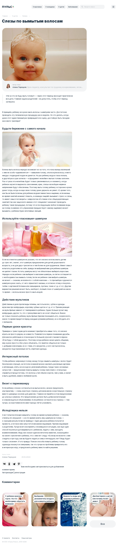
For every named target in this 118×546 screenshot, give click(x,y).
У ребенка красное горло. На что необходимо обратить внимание (15, 500)
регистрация (20, 473)
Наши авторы (26, 538)
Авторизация (7, 473)
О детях (61, 7)
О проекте (6, 538)
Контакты (15, 538)
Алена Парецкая (19, 87)
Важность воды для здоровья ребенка (72, 497)
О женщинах (50, 7)
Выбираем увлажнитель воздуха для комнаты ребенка (44, 498)
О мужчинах (37, 7)
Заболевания (73, 7)
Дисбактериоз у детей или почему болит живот (102, 498)
